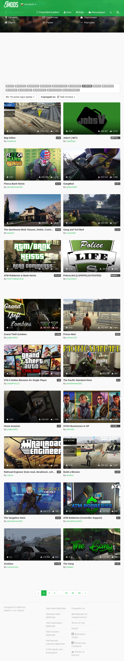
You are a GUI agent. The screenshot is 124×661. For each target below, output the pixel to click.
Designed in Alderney (15, 607)
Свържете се (78, 608)
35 (79, 593)
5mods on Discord (78, 653)
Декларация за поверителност (79, 615)
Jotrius (10, 475)
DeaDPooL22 (13, 383)
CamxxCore (12, 567)
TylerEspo (71, 141)
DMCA (75, 628)
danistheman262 (14, 187)
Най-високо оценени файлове (55, 642)
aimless (69, 475)
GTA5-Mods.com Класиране (54, 651)
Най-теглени (58, 97)
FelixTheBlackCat (15, 279)
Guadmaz (11, 141)
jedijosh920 (71, 187)
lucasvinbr (71, 233)
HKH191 (70, 429)
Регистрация (97, 12)
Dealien (69, 567)
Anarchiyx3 (71, 279)
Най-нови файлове (56, 608)
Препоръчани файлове (53, 615)
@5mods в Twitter (78, 636)
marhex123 (71, 337)
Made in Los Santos (14, 610)
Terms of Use (78, 623)
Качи (67, 12)
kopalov (10, 233)
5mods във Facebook (79, 644)
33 (66, 593)
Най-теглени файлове (52, 633)
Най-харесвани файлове (54, 624)
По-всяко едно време (20, 97)
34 (73, 593)
